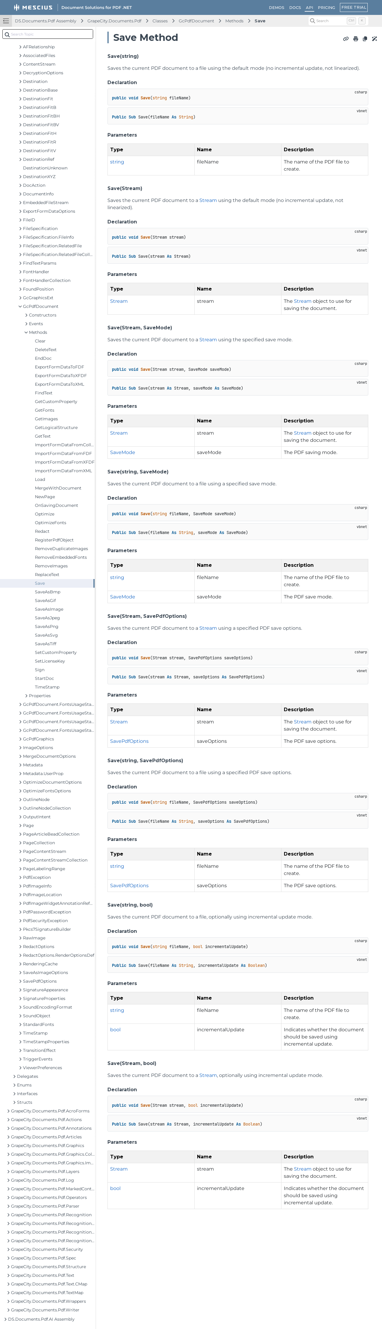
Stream (208, 200)
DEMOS (276, 7)
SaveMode (122, 452)
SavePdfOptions (129, 741)
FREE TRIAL (353, 7)
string (117, 162)
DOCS (295, 7)
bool (115, 1029)
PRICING (326, 7)
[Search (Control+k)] (338, 20)
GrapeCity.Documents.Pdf (114, 21)
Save (260, 21)
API (309, 7)
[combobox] (47, 34)
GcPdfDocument (196, 21)
